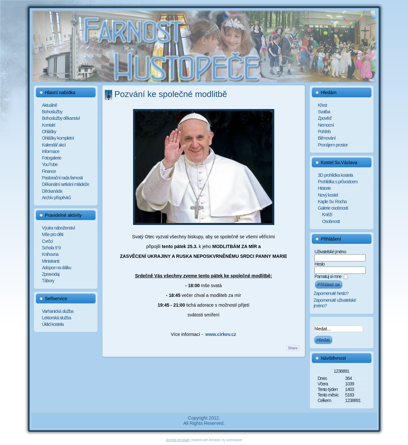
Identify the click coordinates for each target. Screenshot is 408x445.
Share (292, 348)
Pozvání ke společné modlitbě (170, 94)
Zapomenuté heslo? (331, 293)
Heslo (319, 264)
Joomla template (177, 440)
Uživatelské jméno (330, 251)
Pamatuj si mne (327, 276)
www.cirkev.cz (220, 334)
